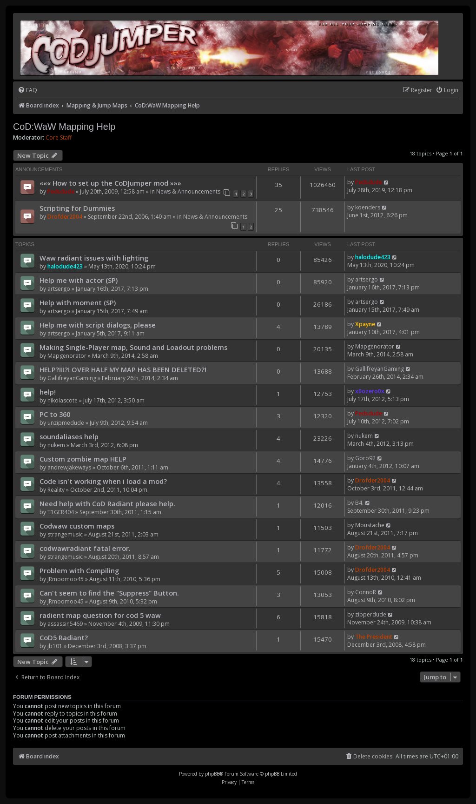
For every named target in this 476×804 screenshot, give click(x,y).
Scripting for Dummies (77, 208)
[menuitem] (27, 90)
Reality (56, 490)
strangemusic (65, 534)
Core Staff (59, 137)
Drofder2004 (64, 217)
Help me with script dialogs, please (98, 324)
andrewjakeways (69, 467)
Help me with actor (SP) (79, 280)
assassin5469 (65, 624)
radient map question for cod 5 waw (100, 615)
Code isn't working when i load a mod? (103, 481)
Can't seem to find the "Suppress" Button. (109, 592)
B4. (359, 503)
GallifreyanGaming (71, 378)
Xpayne (365, 324)
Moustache (369, 525)
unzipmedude (65, 423)
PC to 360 (55, 414)
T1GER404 (60, 512)
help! (48, 391)
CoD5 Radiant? (64, 637)
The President (373, 637)
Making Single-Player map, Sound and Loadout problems (133, 347)
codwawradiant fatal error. (85, 548)
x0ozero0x (369, 391)
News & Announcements (188, 191)
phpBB (212, 773)
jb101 (54, 646)
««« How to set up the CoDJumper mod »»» (110, 183)
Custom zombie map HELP (83, 458)
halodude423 (65, 266)
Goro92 (365, 458)
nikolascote (62, 400)
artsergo (58, 289)
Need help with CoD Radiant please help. (107, 503)
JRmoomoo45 (65, 579)
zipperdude (370, 614)
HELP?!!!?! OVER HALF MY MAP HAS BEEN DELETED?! (123, 369)
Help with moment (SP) (78, 302)
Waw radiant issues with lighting (94, 257)
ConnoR (365, 592)
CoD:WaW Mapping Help (64, 126)
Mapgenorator (66, 356)
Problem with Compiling (79, 570)
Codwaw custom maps (77, 525)
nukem (56, 445)
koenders (367, 207)
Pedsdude (60, 191)
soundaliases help (69, 436)
